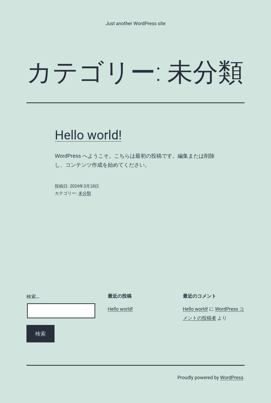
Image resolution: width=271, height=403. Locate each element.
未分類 (84, 193)
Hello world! (88, 135)
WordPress (231, 377)
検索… (32, 296)
